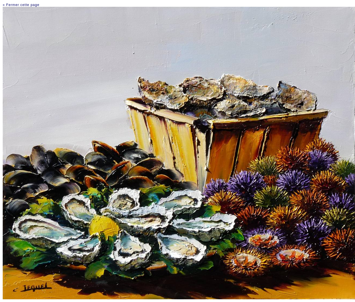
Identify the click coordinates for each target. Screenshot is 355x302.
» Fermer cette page (21, 5)
